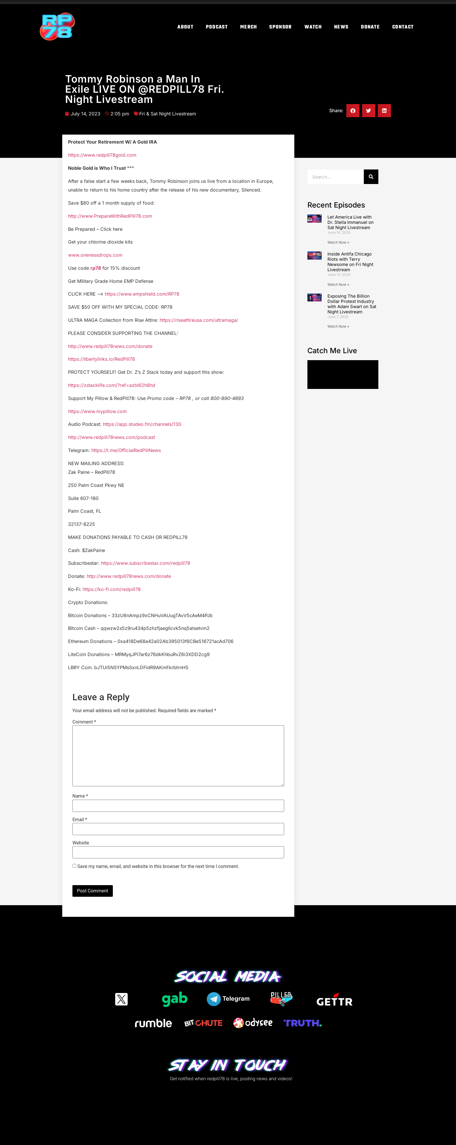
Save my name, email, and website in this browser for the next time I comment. (158, 866)
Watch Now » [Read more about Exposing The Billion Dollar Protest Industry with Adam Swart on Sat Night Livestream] (338, 326)
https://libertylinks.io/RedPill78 (101, 359)
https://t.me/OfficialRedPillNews (126, 450)
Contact (403, 27)
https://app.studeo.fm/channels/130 (142, 424)
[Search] (371, 176)
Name (80, 796)
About (185, 27)
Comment (84, 722)
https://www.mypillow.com (97, 411)
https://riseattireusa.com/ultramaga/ (199, 320)
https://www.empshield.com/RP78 (142, 294)
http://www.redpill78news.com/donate (110, 346)
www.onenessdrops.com (95, 255)
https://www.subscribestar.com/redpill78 (145, 563)
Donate (370, 27)
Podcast (217, 27)
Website (80, 843)
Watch (313, 27)
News (341, 27)
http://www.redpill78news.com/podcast (111, 437)
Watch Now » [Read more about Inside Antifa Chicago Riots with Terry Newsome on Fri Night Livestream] (338, 284)
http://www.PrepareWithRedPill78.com (110, 216)
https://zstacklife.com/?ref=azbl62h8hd (111, 385)
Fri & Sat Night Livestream (167, 114)
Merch (248, 27)
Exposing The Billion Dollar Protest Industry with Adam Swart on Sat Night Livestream (351, 304)
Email (79, 819)
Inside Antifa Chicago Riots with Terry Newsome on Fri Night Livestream (350, 261)
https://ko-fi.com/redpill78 (112, 589)
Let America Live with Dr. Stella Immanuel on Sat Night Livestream (350, 222)
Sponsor (280, 27)
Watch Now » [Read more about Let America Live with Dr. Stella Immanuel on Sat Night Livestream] (338, 242)
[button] (352, 110)
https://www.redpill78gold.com (102, 155)
